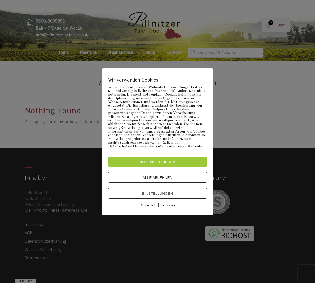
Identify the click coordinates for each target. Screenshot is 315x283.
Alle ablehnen (158, 177)
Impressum (168, 205)
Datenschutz (148, 205)
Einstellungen (157, 193)
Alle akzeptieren (157, 162)
